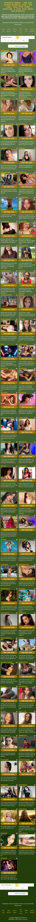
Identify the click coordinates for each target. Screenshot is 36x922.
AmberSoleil (22, 466)
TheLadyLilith (5, 221)
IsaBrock (3, 466)
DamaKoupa (22, 221)
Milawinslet (4, 785)
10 (12, 40)
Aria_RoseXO (5, 613)
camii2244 (4, 148)
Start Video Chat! (9, 65)
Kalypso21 (4, 833)
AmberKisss (22, 442)
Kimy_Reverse (5, 735)
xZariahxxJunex (6, 271)
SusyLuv (3, 491)
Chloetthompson (24, 515)
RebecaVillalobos (6, 638)
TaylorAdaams (5, 588)
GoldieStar (4, 74)
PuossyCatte (5, 759)
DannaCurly (4, 368)
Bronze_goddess (6, 515)
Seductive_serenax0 (7, 124)
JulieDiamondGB (6, 295)
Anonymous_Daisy (25, 99)
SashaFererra (23, 344)
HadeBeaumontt (6, 442)
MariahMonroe (5, 99)
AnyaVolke (22, 588)
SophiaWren (22, 74)
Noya (2, 344)
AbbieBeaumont (24, 564)
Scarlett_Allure (23, 50)
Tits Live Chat (21, 30)
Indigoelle (22, 148)
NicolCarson (22, 491)
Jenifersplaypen (6, 319)
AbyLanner (4, 392)
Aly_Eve (3, 711)
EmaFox (21, 638)
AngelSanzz (4, 564)
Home (11, 46)
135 (23, 40)
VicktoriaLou (23, 809)
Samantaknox (23, 785)
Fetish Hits (25, 919)
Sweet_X (3, 686)
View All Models (7, 37)
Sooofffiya (4, 197)
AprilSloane (22, 172)
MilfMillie (21, 295)
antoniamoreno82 (24, 759)
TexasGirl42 (22, 392)
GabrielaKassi (23, 686)
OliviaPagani (23, 539)
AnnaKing (4, 858)
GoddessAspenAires (7, 417)
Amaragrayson (23, 245)
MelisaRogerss (23, 833)
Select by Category (21, 46)
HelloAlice (4, 809)
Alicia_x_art (22, 711)
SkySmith (22, 319)
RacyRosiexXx (23, 662)
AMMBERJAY (23, 735)
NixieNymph (22, 613)
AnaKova (3, 539)
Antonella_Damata (6, 662)
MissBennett (23, 368)
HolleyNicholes (23, 197)
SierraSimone (5, 50)
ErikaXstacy (22, 124)
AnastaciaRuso (5, 245)
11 (15, 40)
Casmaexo (22, 271)
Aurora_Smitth (23, 417)
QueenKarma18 (5, 172)
